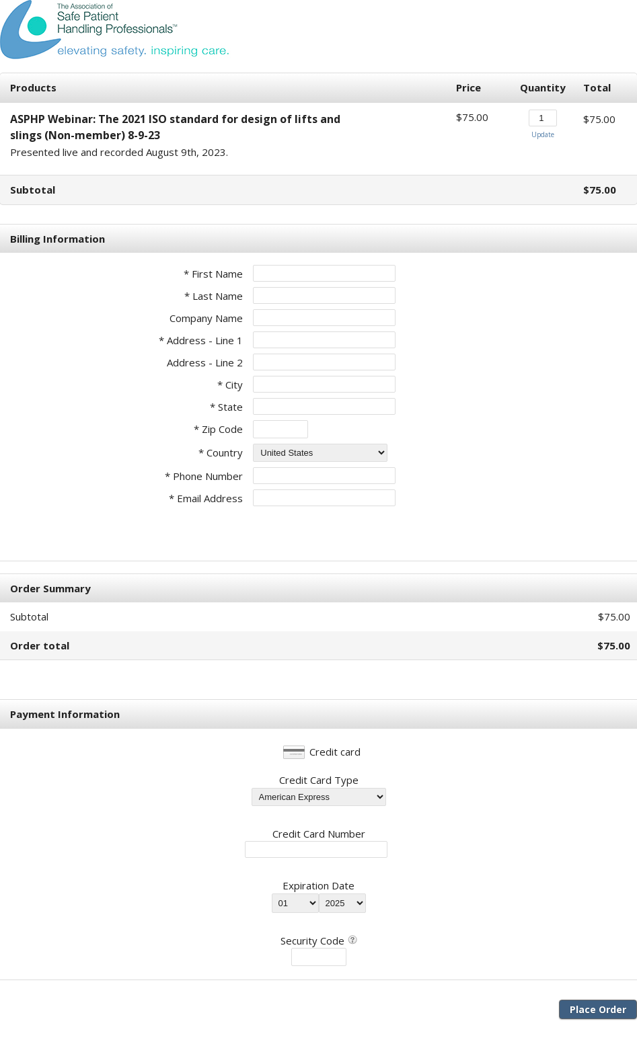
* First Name (213, 273)
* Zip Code (218, 429)
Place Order (598, 1009)
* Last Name (213, 296)
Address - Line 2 (205, 362)
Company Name (206, 318)
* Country (220, 452)
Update (542, 134)
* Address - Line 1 (201, 340)
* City (230, 384)
